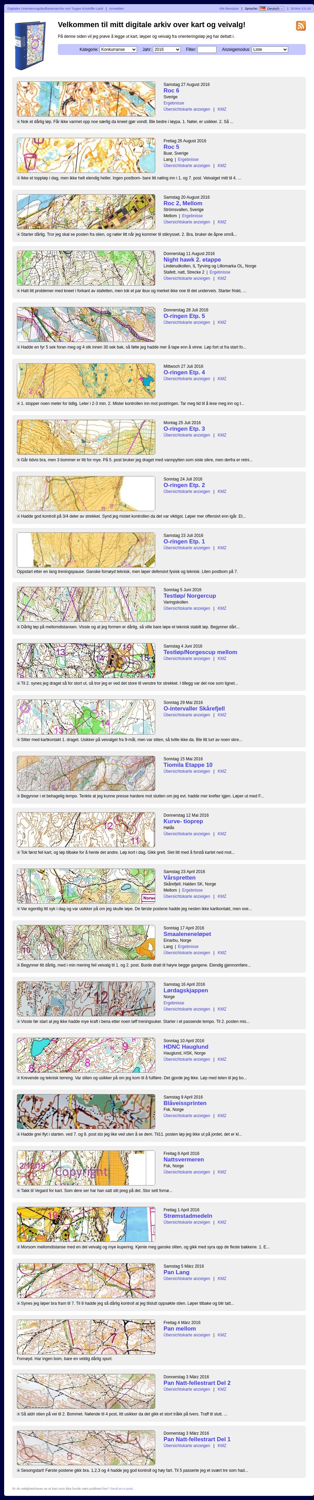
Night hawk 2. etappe (192, 259)
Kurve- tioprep (183, 821)
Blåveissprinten (185, 1103)
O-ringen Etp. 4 (184, 372)
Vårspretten (180, 877)
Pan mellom (180, 1328)
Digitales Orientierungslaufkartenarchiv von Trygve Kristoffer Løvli (55, 8)
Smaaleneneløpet (187, 934)
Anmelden (116, 8)
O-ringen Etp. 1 (184, 541)
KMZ (222, 109)
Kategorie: (89, 49)
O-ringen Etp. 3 (184, 429)
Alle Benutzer (229, 8)
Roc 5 (171, 147)
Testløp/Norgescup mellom (200, 652)
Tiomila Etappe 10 (188, 765)
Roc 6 (171, 90)
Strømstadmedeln (188, 1216)
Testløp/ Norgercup (190, 596)
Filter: (191, 49)
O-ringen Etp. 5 (184, 316)
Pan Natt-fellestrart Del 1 (197, 1439)
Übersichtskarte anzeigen (187, 109)
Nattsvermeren (184, 1159)
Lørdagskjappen (186, 990)
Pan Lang (177, 1272)
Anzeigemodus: (236, 49)
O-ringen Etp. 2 (184, 485)
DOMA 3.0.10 (301, 8)
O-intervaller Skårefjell (194, 708)
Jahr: (147, 49)
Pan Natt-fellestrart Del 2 (197, 1383)
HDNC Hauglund (186, 1047)
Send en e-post (121, 1488)
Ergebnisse (174, 103)
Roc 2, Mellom (183, 203)
